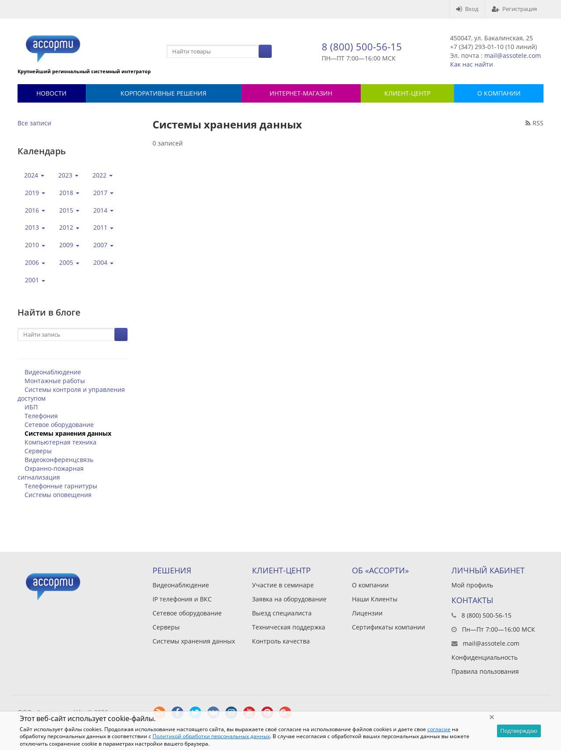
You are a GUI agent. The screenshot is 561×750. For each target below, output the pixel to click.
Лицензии (367, 613)
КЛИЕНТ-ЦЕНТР (407, 93)
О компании (370, 585)
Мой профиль (472, 585)
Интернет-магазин (301, 93)
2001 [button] (35, 280)
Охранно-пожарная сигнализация (51, 472)
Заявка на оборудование (289, 599)
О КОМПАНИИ (499, 93)
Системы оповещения (58, 495)
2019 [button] (35, 192)
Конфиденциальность (484, 657)
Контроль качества (281, 641)
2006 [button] (35, 262)
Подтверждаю (519, 731)
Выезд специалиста (282, 613)
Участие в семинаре (283, 585)
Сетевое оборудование (59, 424)
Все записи (34, 123)
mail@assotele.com (512, 55)
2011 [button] (103, 227)
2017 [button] (103, 192)
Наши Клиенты (375, 599)
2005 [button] (69, 262)
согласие (439, 729)
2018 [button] (69, 192)
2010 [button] (35, 245)
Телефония (41, 416)
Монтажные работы (55, 381)
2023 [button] (68, 175)
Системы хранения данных (68, 433)
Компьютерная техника (60, 442)
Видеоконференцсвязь (59, 459)
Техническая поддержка (288, 627)
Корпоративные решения (163, 93)
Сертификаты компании (388, 627)
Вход (467, 9)
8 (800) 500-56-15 (362, 46)
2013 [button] (35, 227)
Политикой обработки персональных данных (211, 736)
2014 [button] (103, 210)
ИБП (31, 407)
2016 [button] (35, 210)
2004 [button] (103, 262)
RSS (534, 123)
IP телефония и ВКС (182, 599)
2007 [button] (103, 245)
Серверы (38, 451)
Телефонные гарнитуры (61, 486)
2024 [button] (34, 175)
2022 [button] (102, 175)
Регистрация (514, 9)
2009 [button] (69, 245)
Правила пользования (485, 671)
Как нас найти (471, 64)
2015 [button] (69, 210)
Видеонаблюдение (53, 372)
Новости (51, 93)
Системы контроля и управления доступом (71, 393)
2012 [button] (69, 227)
